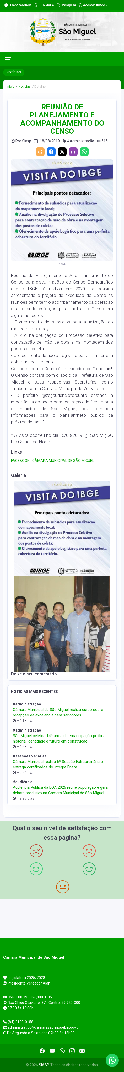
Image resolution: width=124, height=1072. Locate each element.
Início (10, 87)
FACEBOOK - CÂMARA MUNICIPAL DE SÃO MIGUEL (52, 460)
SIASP (44, 1065)
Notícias (24, 87)
